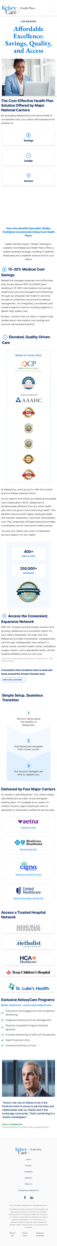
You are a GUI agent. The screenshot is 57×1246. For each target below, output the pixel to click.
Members (28, 1178)
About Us (28, 1184)
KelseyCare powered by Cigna (28, 874)
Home (28, 1159)
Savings (28, 137)
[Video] (28, 206)
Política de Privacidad (40, 1234)
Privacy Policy (25, 1234)
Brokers (28, 1165)
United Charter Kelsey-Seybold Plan (28, 898)
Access (28, 177)
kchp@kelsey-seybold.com (28, 1190)
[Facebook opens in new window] (24, 1197)
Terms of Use (12, 1234)
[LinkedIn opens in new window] (32, 1197)
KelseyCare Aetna (28, 827)
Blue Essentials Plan (28, 849)
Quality (28, 157)
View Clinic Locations (12, 680)
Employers (28, 1171)
